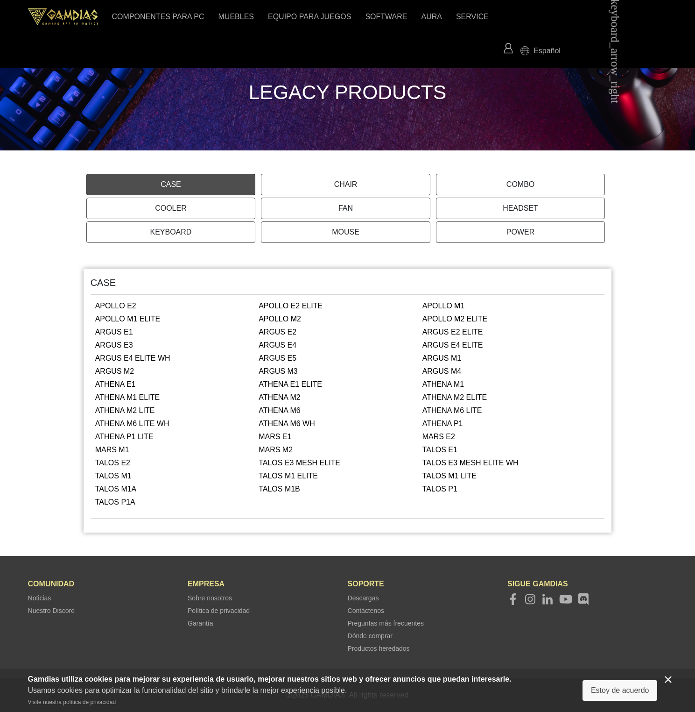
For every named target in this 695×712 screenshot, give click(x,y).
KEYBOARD (170, 232)
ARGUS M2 (114, 371)
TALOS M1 (113, 476)
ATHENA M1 (443, 384)
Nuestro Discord (51, 610)
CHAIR (346, 184)
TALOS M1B (279, 489)
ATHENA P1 (442, 423)
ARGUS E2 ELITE (452, 332)
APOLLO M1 (443, 306)
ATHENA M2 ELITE (454, 397)
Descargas (363, 598)
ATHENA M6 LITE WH (132, 423)
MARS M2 (276, 450)
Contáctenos (366, 610)
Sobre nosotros (210, 598)
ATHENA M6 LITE (452, 410)
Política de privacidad (219, 610)
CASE (171, 184)
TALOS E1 (439, 450)
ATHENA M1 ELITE (127, 397)
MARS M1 (112, 450)
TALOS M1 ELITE (288, 476)
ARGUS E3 (114, 345)
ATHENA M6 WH (287, 423)
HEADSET (520, 208)
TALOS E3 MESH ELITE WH (470, 463)
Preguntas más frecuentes (386, 623)
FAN (345, 208)
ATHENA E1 (115, 384)
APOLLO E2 (115, 306)
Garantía (200, 623)
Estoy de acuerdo (620, 690)
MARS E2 (438, 437)
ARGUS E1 (114, 332)
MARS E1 (275, 437)
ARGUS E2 (277, 332)
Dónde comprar (370, 636)
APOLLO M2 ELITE (455, 319)
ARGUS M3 (278, 371)
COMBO (520, 184)
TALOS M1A (116, 489)
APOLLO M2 (280, 319)
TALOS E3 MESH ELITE (299, 463)
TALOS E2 (112, 463)
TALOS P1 (439, 489)
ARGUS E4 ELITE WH (132, 358)
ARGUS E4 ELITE (452, 345)
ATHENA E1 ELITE (290, 384)
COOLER (171, 208)
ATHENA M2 (280, 397)
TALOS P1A (115, 502)
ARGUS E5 (277, 358)
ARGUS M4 (442, 371)
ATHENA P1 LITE (124, 437)
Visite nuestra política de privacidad (72, 702)
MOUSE (345, 232)
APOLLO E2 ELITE (291, 306)
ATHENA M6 (280, 410)
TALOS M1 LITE (449, 476)
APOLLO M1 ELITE (128, 319)
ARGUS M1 (442, 358)
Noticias (39, 598)
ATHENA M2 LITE (125, 410)
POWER (520, 232)
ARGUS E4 (277, 345)
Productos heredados (379, 648)
